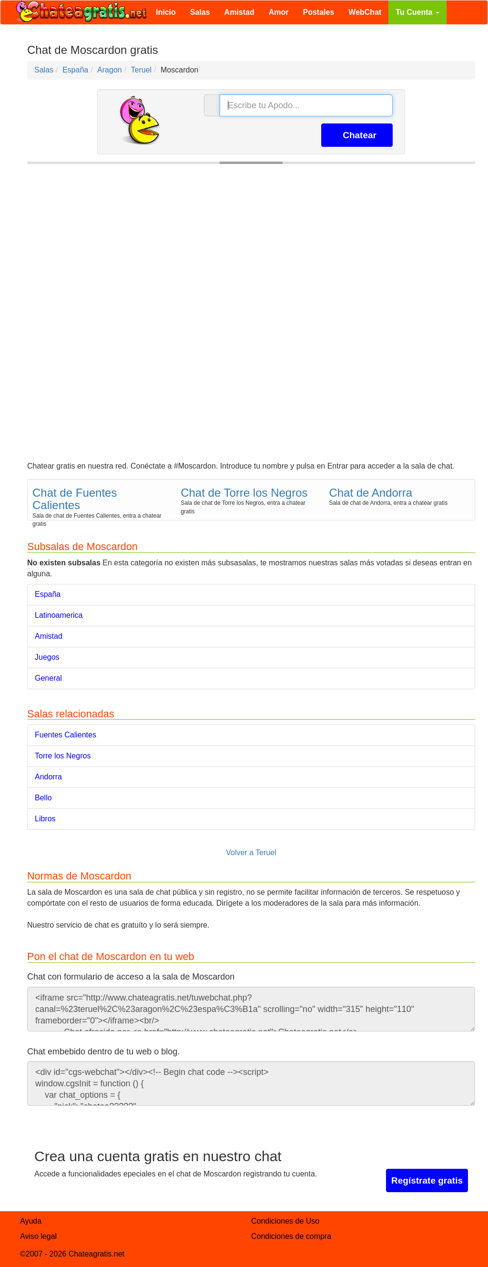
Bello (43, 798)
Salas (200, 12)
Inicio (166, 12)
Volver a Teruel (251, 852)
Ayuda (30, 1221)
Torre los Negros (63, 756)
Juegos (47, 657)
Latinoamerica (59, 615)
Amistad (239, 12)
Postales (319, 12)
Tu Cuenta (417, 12)
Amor (279, 12)
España (48, 594)
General (48, 678)
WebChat (364, 12)
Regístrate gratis (427, 1180)
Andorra (48, 777)
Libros (45, 819)
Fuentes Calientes (65, 735)
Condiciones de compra (291, 1236)
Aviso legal (38, 1236)
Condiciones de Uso (285, 1221)
